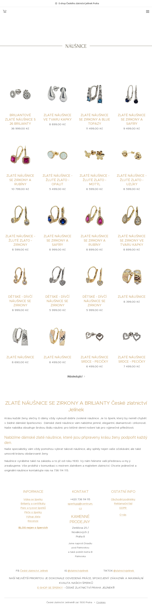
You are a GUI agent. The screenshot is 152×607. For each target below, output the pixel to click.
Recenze (33, 521)
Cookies (101, 602)
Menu (147, 11)
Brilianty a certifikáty (33, 503)
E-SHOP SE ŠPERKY (50, 587)
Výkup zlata (33, 516)
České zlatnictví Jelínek (34, 570)
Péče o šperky (33, 512)
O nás (122, 514)
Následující (74, 376)
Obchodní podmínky (123, 499)
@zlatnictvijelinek (78, 570)
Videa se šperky (33, 499)
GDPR (123, 507)
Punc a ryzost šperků (33, 507)
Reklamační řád (123, 503)
